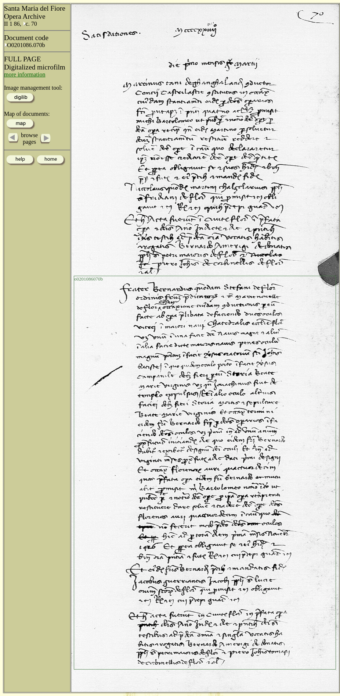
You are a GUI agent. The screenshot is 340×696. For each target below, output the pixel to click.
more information (24, 74)
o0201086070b (88, 279)
